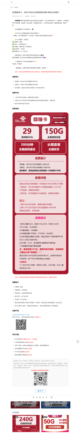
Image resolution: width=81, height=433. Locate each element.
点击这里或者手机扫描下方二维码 (20, 314)
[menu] (68, 2)
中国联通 (27, 16)
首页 (12, 7)
